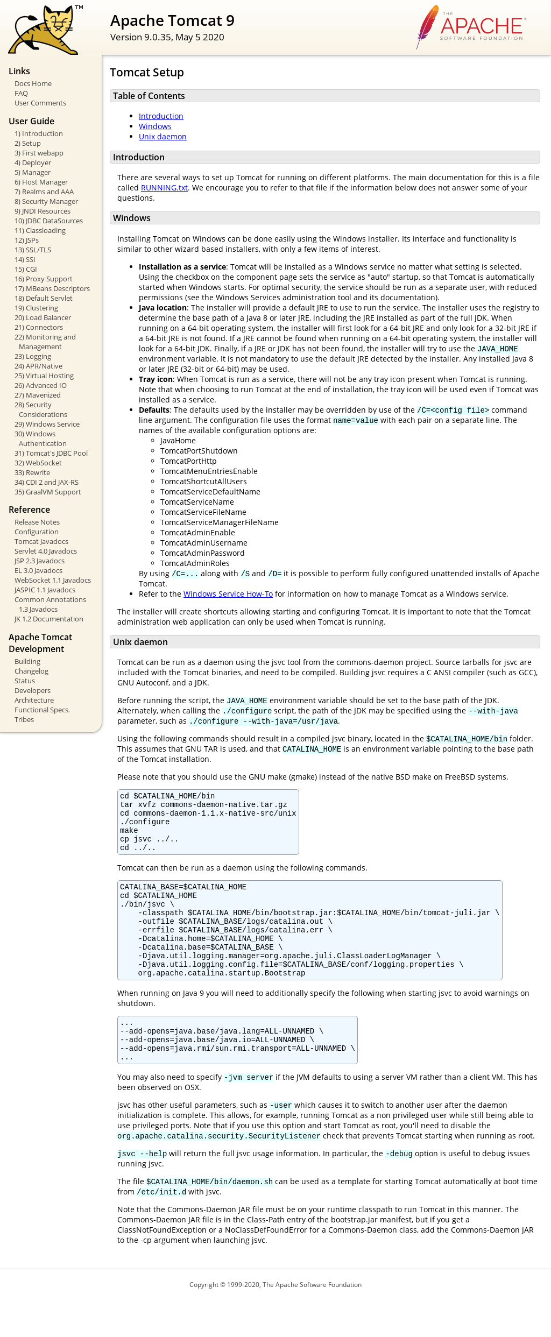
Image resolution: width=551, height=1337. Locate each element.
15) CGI (26, 269)
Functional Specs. (42, 710)
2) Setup (28, 143)
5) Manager (33, 172)
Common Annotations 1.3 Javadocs (50, 604)
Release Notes (37, 522)
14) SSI (25, 259)
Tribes (24, 719)
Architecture (34, 700)
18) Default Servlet (44, 298)
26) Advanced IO (41, 385)
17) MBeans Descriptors (52, 288)
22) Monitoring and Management (45, 341)
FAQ (21, 93)
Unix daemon (163, 136)
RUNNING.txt (164, 187)
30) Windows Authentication (41, 438)
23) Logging (33, 356)
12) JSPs (27, 240)
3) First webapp (39, 153)
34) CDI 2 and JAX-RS (47, 482)
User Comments (40, 103)
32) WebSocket (38, 463)
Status (25, 680)
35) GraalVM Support (48, 492)
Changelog (31, 671)
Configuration (37, 531)
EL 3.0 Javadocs (38, 570)
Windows (155, 126)
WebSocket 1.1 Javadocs (53, 580)
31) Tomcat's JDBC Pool (51, 453)
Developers (33, 690)
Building (27, 661)
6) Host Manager (41, 182)
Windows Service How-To (228, 594)
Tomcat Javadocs (41, 541)
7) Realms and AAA (44, 191)
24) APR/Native (38, 366)
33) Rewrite (32, 472)
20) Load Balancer (43, 317)
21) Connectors (39, 327)
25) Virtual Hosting (44, 375)
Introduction (161, 116)
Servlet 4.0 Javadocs (46, 551)
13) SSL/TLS (33, 249)
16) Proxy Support (44, 279)
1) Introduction (39, 133)
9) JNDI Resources (42, 211)
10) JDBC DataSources (49, 220)
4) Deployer (33, 162)
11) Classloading (40, 230)
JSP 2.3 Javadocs (40, 560)
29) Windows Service (47, 424)
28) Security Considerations (41, 409)
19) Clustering (36, 308)
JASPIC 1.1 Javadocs (45, 590)
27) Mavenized (38, 395)
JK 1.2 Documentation (49, 619)
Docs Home (33, 83)
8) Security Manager (46, 201)
